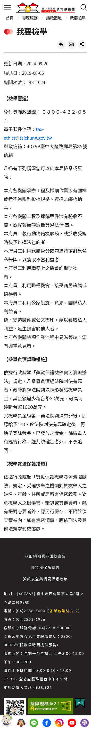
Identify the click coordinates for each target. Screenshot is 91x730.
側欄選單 (7, 7)
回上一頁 (61, 44)
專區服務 (30, 18)
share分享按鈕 (82, 44)
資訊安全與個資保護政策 (45, 579)
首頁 (10, 18)
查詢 (83, 7)
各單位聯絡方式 (64, 611)
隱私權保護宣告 (45, 568)
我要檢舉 (78, 18)
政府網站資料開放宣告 (45, 556)
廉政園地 (54, 18)
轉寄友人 (71, 44)
